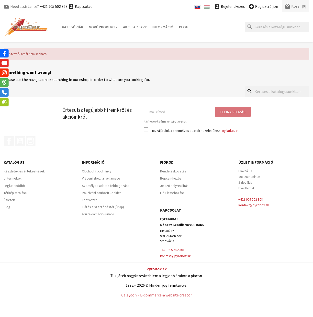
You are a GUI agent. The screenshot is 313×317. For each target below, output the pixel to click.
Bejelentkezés (170, 178)
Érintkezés (90, 200)
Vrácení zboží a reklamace (101, 178)
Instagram (30, 141)
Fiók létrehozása (172, 193)
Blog (183, 26)
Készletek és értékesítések (24, 171)
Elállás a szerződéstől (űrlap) (103, 207)
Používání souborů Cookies (102, 193)
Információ (162, 26)
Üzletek (9, 200)
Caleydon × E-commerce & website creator (156, 295)
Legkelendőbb (14, 185)
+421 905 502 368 (53, 6)
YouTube (20, 141)
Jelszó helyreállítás (174, 185)
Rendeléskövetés (173, 171)
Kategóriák (72, 26)
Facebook (9, 141)
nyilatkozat (230, 130)
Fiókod (167, 162)
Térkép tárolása (15, 193)
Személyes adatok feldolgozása (105, 185)
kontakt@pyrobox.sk (253, 205)
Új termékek (13, 178)
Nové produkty (103, 26)
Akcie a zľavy (135, 26)
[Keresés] (277, 27)
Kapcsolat (80, 6)
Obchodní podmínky (96, 171)
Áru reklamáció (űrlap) (98, 214)
